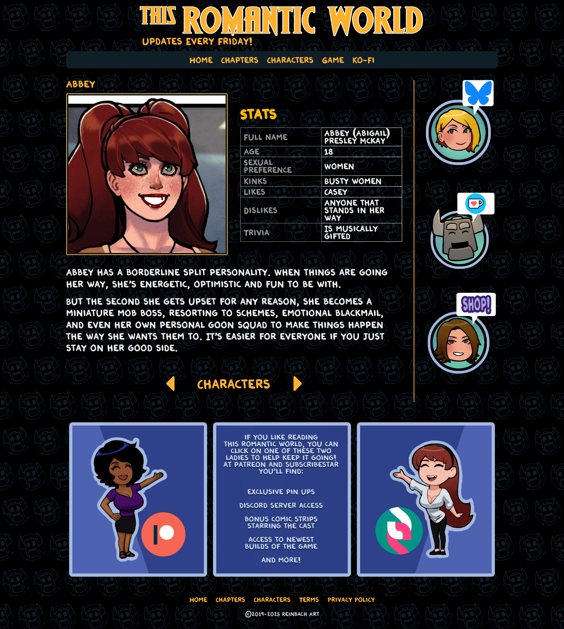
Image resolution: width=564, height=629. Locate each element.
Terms (309, 599)
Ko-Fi (363, 59)
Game (333, 59)
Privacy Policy (351, 599)
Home (201, 59)
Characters (290, 59)
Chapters (240, 59)
